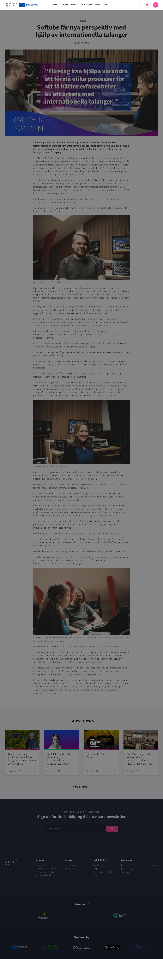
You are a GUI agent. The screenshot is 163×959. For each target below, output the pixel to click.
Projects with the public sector (102, 873)
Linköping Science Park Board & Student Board (45, 873)
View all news (81, 786)
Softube (40, 174)
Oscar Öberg (60, 158)
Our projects (98, 868)
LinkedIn (128, 865)
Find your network (68, 4)
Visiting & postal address (46, 868)
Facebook (128, 872)
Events (54, 4)
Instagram (128, 869)
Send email (40, 865)
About (107, 4)
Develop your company (90, 4)
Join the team (70, 865)
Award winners (99, 865)
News (83, 21)
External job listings (72, 868)
